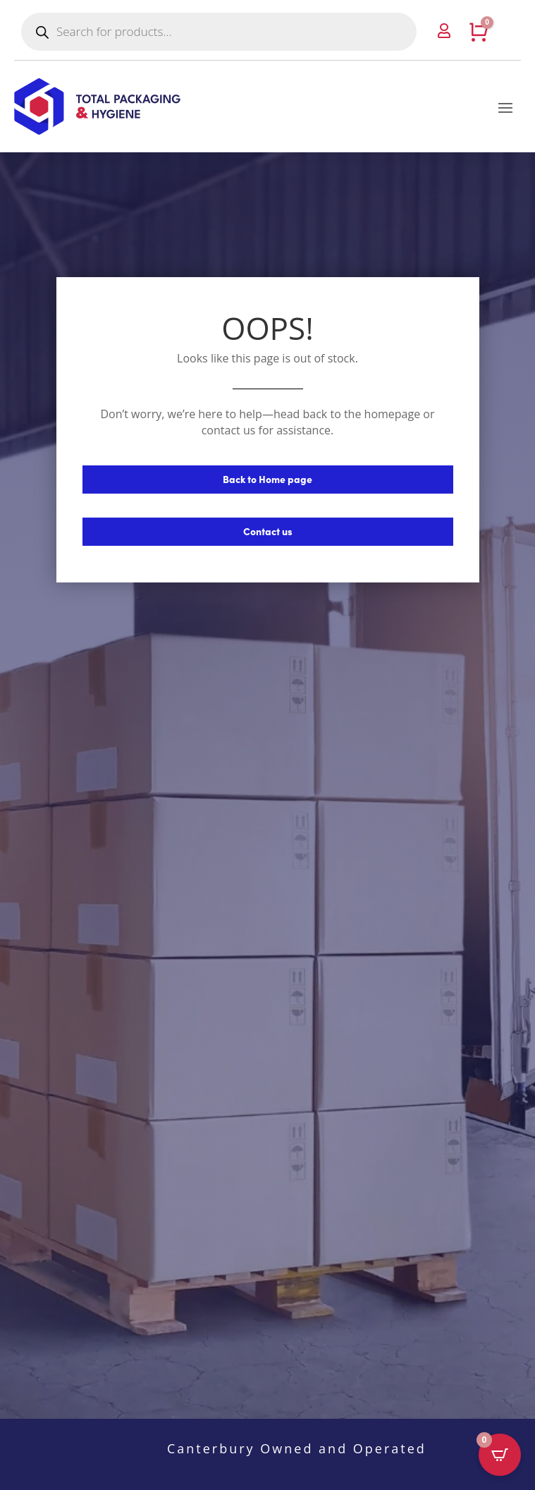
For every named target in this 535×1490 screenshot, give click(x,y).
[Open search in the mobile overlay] (219, 32)
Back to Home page (267, 479)
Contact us (268, 531)
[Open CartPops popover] (500, 1455)
